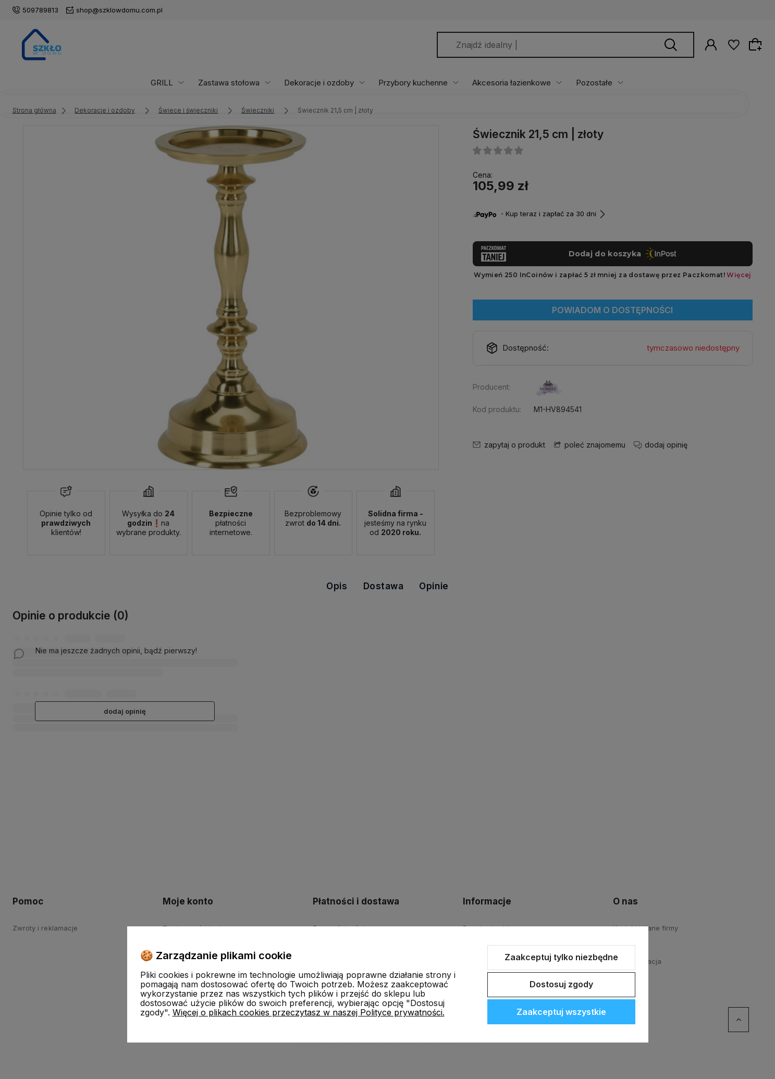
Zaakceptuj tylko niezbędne (561, 957)
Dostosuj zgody (561, 984)
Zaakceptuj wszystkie (561, 1012)
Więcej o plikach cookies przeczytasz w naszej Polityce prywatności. (309, 1012)
